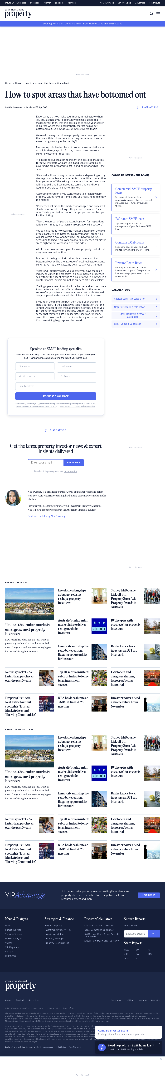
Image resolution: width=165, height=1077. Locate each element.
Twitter (47, 3)
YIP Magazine (124, 3)
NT (137, 959)
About (8, 1000)
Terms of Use (69, 1008)
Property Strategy (54, 939)
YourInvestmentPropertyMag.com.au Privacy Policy (36, 406)
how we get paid (102, 1021)
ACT (150, 950)
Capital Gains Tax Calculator (99, 926)
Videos (8, 943)
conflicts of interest (75, 1021)
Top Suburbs (130, 926)
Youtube (72, 3)
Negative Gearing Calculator (99, 930)
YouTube (155, 1000)
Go (153, 934)
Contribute (154, 3)
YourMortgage (75, 1047)
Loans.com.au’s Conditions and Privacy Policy (77, 406)
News (8, 926)
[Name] (34, 366)
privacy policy (70, 471)
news (18, 83)
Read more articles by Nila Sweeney (46, 516)
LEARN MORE (148, 895)
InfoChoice (61, 1047)
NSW (126, 950)
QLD (126, 959)
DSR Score (10, 956)
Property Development (57, 943)
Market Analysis (13, 939)
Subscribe (73, 463)
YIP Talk (9, 952)
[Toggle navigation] (158, 13)
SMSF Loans (115, 24)
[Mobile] (34, 376)
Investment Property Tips (58, 930)
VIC (126, 954)
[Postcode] (76, 376)
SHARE (147, 107)
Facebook (34, 3)
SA (137, 954)
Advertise (140, 3)
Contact (20, 1000)
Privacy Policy (54, 1008)
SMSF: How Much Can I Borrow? (101, 941)
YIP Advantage (107, 3)
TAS (150, 954)
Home (8, 83)
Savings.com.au (46, 1047)
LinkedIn (59, 3)
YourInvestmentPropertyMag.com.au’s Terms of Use (76, 404)
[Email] (55, 386)
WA (137, 950)
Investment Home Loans (89, 24)
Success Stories (13, 934)
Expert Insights (13, 930)
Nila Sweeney (15, 107)
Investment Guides (54, 934)
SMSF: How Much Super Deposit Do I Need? (101, 935)
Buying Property (53, 926)
